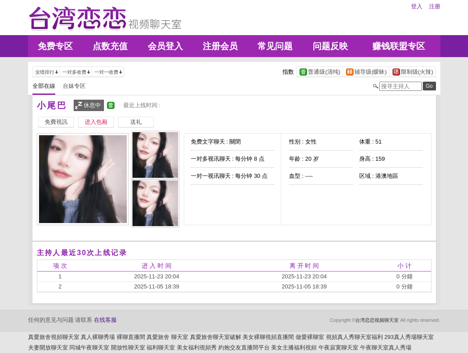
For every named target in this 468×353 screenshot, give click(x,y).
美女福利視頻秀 (197, 347)
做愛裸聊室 (310, 337)
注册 (434, 6)
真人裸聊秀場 (98, 337)
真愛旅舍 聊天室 (167, 337)
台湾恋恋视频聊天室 (377, 320)
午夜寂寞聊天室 (338, 347)
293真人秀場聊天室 (409, 337)
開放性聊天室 (128, 347)
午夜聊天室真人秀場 (385, 347)
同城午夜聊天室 (89, 347)
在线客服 (105, 320)
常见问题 (275, 46)
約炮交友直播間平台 (244, 347)
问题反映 (330, 46)
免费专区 (55, 46)
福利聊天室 (160, 347)
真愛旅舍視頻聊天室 (53, 337)
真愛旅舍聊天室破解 (215, 337)
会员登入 (165, 46)
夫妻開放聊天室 (48, 347)
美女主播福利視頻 (294, 347)
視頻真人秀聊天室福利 (354, 337)
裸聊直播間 (131, 337)
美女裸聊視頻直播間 (268, 337)
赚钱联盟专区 (398, 46)
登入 (416, 6)
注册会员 (220, 46)
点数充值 (110, 46)
